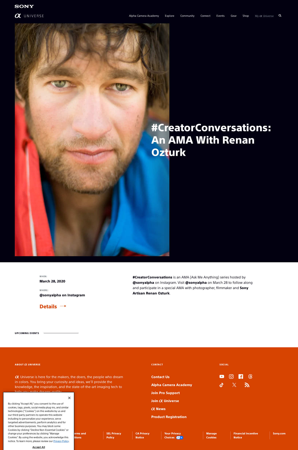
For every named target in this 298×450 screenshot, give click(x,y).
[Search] (280, 15)
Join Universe (165, 400)
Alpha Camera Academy (144, 15)
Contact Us (160, 376)
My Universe (264, 16)
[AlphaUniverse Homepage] (29, 16)
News (158, 408)
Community (187, 15)
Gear (234, 15)
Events (220, 15)
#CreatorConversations (152, 277)
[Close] (69, 426)
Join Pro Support (165, 392)
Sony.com (279, 433)
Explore (169, 15)
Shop (246, 15)
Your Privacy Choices (173, 435)
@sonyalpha (143, 282)
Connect (205, 15)
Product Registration (169, 416)
